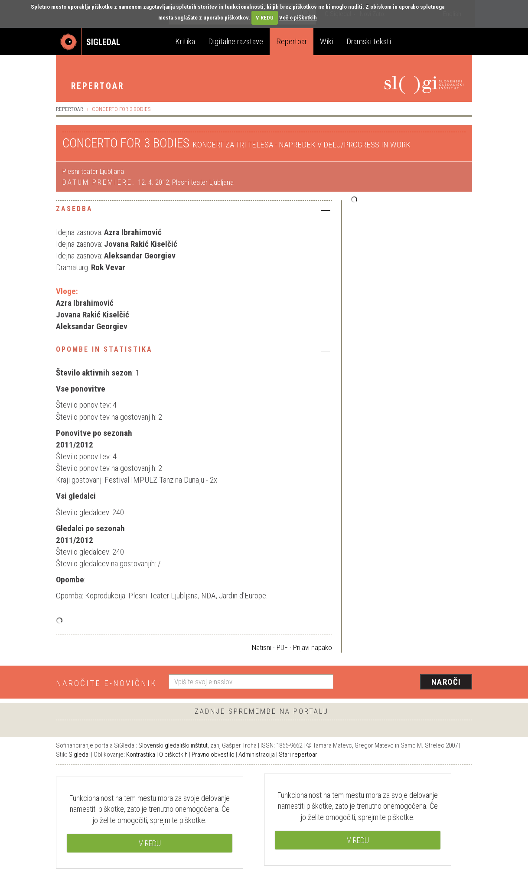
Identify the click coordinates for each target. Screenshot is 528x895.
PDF (282, 647)
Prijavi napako (312, 647)
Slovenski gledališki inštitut (173, 745)
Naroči (446, 682)
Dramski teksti (368, 41)
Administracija (256, 754)
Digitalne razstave (235, 41)
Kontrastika (140, 754)
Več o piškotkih (298, 17)
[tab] (194, 211)
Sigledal (79, 754)
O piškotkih (173, 754)
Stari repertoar (298, 754)
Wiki (326, 41)
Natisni (261, 647)
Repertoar (291, 41)
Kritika (185, 41)
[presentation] (408, 682)
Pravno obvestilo (213, 754)
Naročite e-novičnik (106, 683)
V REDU (265, 17)
